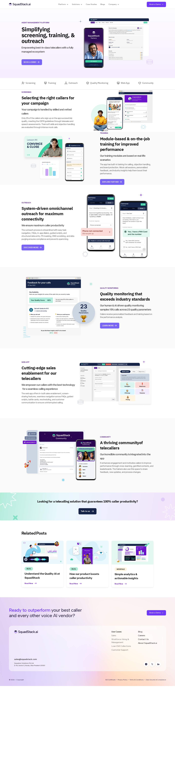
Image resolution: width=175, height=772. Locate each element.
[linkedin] (158, 664)
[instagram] (146, 664)
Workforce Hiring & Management (120, 641)
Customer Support (119, 650)
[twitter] (152, 664)
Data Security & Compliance (156, 680)
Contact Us (143, 639)
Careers (141, 635)
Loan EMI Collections (121, 646)
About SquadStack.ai (147, 643)
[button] (63, 4)
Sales (113, 635)
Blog (140, 631)
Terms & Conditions (137, 680)
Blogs (102, 4)
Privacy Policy (122, 680)
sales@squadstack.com (25, 659)
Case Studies (91, 4)
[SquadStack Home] (20, 4)
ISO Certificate (110, 680)
